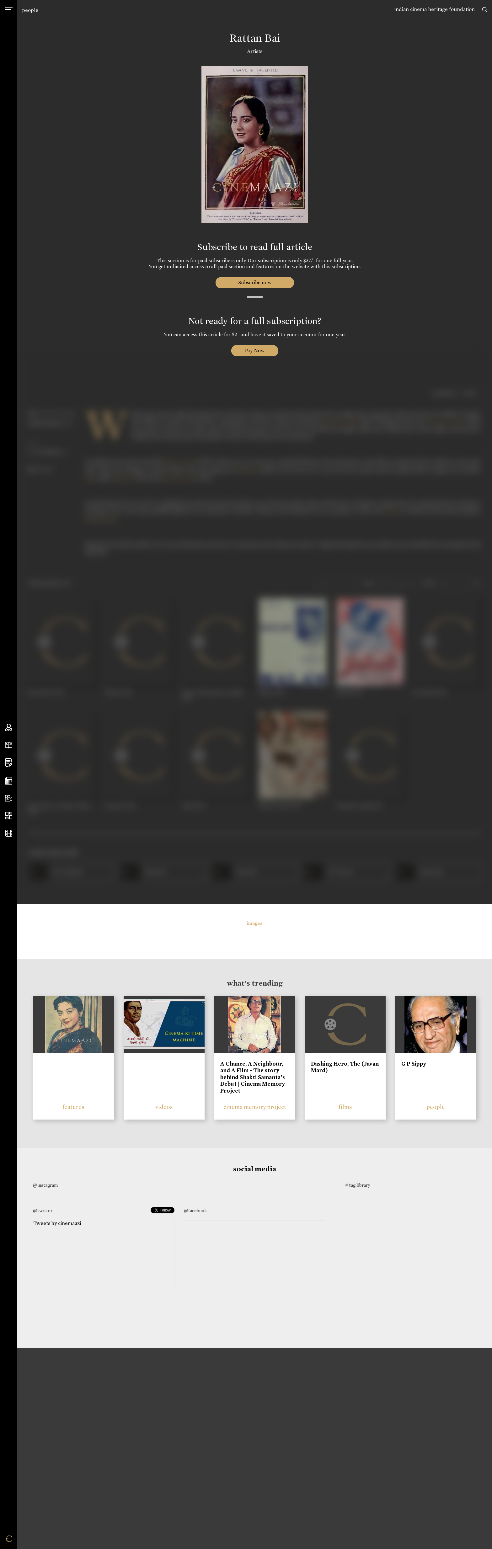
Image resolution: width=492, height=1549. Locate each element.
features (73, 1106)
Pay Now (255, 351)
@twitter (42, 1210)
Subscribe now (254, 282)
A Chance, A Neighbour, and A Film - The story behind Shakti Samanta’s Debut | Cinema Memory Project (252, 1077)
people (30, 10)
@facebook (195, 1210)
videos (164, 1106)
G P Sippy (413, 1063)
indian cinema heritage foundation (434, 9)
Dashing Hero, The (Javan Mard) (345, 1067)
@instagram (45, 1185)
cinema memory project (254, 1106)
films (345, 1106)
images (255, 923)
